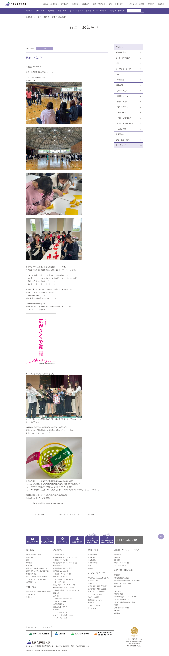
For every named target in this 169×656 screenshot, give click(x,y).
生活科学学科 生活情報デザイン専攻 (38, 591)
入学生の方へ (122, 91)
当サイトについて (32, 627)
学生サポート (92, 583)
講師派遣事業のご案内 (121, 578)
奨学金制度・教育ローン (61, 607)
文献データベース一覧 (121, 563)
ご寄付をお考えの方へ (116, 4)
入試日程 (56, 596)
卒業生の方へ (86, 4)
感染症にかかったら (95, 600)
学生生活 (120, 80)
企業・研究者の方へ (125, 118)
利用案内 (117, 557)
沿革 (27, 560)
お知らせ (45, 17)
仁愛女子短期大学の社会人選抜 (124, 602)
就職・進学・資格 (123, 140)
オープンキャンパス (123, 69)
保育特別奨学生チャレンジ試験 (64, 587)
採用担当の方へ (93, 563)
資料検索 (117, 560)
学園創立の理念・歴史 (33, 554)
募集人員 (56, 593)
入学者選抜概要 (58, 554)
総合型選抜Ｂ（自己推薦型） (63, 568)
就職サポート (92, 554)
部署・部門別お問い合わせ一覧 (36, 568)
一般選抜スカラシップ (61, 576)
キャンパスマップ (120, 565)
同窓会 (116, 605)
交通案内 (161, 4)
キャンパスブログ (123, 58)
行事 (53, 17)
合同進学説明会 (58, 604)
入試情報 (51, 11)
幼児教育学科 (30, 594)
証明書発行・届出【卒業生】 (98, 589)
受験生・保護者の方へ (51, 4)
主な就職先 (92, 560)
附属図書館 (120, 134)
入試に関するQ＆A (59, 601)
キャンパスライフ (76, 11)
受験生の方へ (122, 102)
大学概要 (29, 563)
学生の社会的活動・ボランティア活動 (127, 581)
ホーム (37, 17)
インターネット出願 (60, 618)
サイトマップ (47, 627)
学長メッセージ (31, 557)
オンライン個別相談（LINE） (63, 615)
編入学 (90, 568)
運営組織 (29, 565)
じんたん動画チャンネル (122, 599)
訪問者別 (119, 85)
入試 (117, 63)
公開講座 (117, 575)
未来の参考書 (118, 594)
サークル (91, 603)
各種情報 (56, 609)
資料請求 (151, 4)
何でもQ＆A (92, 608)
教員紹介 (29, 597)
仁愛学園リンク (31, 582)
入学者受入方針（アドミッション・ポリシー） (69, 590)
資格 (89, 565)
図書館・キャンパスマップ (96, 11)
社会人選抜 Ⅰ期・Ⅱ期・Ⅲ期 (64, 585)
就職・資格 (62, 11)
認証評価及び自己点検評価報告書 (37, 571)
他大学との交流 (93, 597)
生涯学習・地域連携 (116, 11)
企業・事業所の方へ (100, 4)
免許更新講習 (121, 52)
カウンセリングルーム (95, 594)
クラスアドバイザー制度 (96, 591)
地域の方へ (76, 4)
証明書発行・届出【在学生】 (98, 586)
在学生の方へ (65, 4)
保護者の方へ (122, 129)
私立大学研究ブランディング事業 (125, 597)
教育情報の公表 (31, 574)
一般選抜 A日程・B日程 (62, 574)
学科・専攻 (40, 11)
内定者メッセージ (94, 557)
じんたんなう (118, 591)
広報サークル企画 (94, 605)
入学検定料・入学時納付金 (62, 598)
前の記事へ (42, 515)
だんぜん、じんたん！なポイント (99, 578)
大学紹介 (29, 11)
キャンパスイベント (95, 581)
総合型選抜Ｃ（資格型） (61, 571)
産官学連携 (117, 586)
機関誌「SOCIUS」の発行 (123, 583)
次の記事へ (92, 515)
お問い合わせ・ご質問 (136, 4)
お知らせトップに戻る (67, 515)
